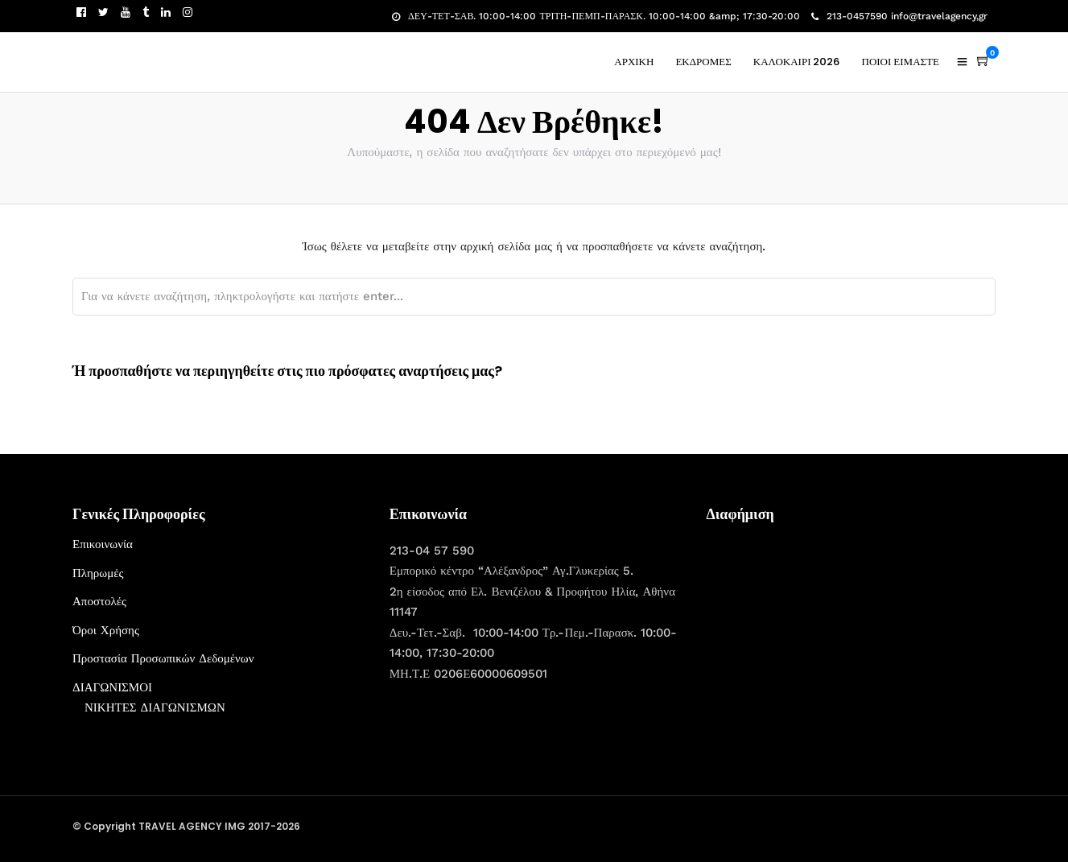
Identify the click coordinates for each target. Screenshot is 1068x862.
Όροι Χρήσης (105, 630)
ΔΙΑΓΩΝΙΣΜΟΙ (112, 687)
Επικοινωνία (102, 544)
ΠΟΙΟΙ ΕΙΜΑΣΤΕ (901, 61)
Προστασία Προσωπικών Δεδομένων (163, 658)
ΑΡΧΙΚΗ (634, 61)
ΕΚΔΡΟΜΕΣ (703, 61)
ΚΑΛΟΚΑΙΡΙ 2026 (796, 61)
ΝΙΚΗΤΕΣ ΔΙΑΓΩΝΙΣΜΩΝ (155, 707)
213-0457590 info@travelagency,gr (899, 16)
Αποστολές (99, 601)
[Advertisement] (827, 635)
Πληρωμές (97, 573)
